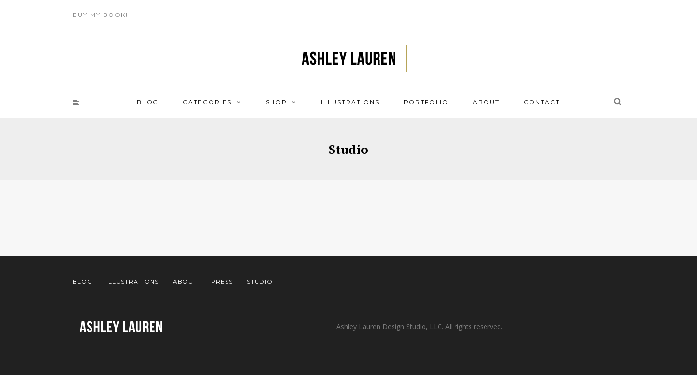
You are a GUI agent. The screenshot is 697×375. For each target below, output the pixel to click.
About (486, 101)
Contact (542, 101)
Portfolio (426, 101)
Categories (207, 101)
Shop (276, 101)
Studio (260, 281)
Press (222, 281)
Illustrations (350, 101)
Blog (148, 101)
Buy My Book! (100, 14)
